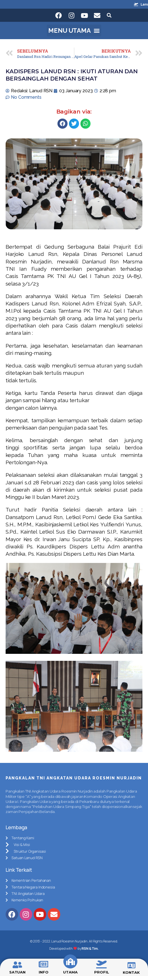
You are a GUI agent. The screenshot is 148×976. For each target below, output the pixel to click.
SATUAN (17, 972)
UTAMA (70, 972)
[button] (74, 30)
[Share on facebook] (62, 124)
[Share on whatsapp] (85, 124)
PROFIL (101, 972)
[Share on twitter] (74, 124)
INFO (43, 972)
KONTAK (131, 972)
